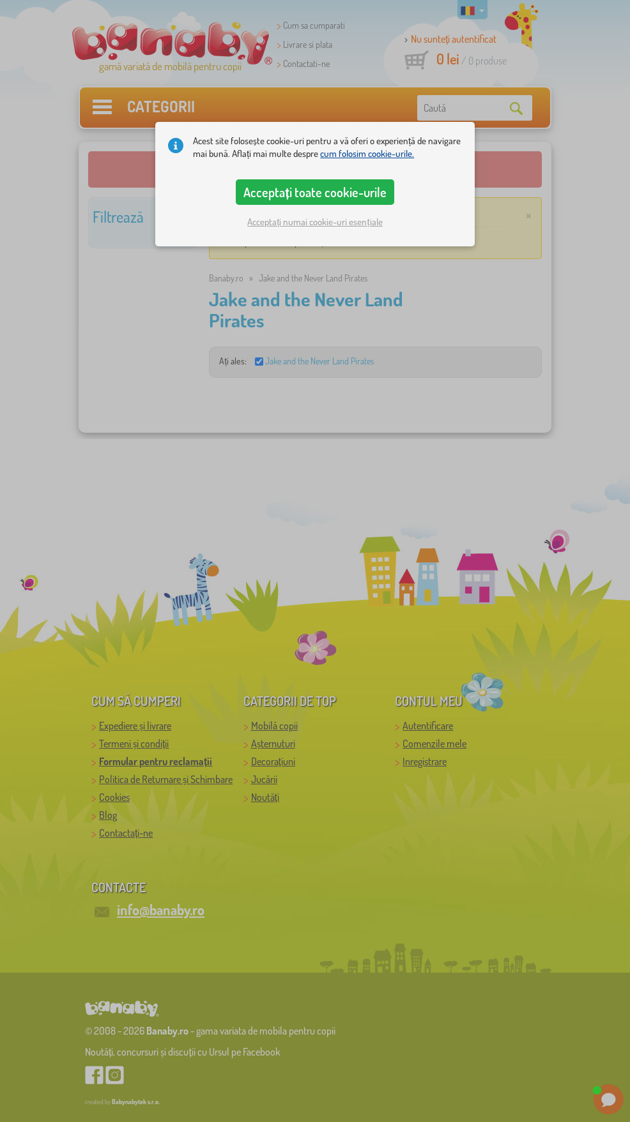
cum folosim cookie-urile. (367, 153)
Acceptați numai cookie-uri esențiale (314, 222)
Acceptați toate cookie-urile (315, 192)
